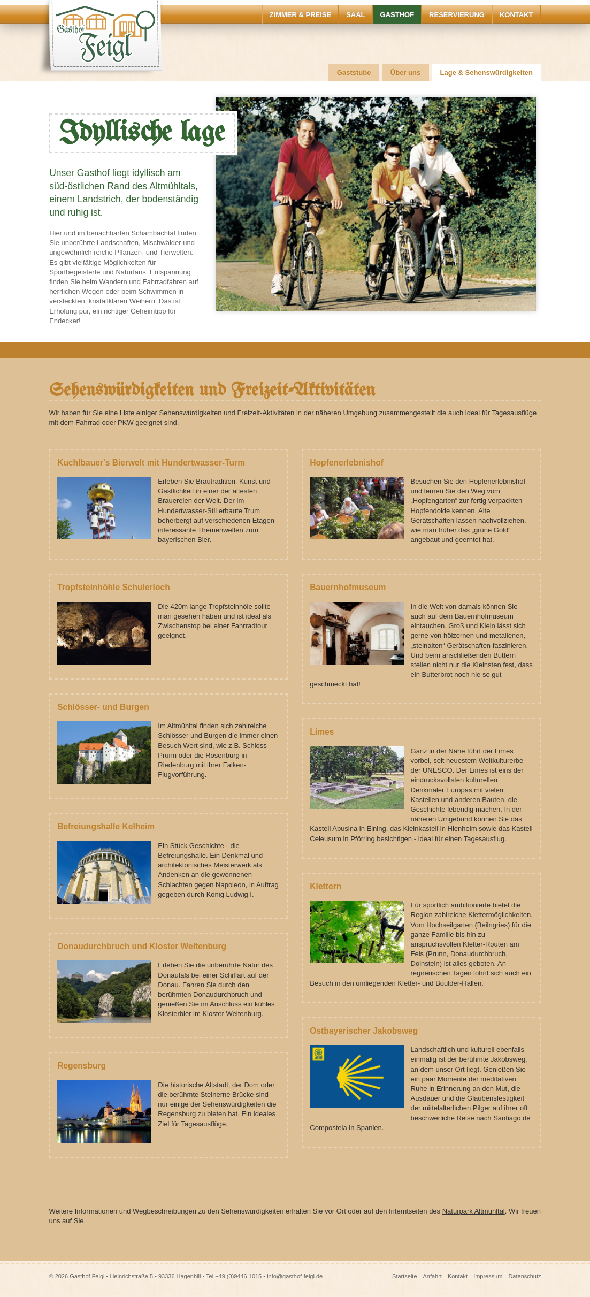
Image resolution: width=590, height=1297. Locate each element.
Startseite (404, 1276)
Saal (355, 15)
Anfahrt (432, 1276)
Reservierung (457, 15)
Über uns (405, 72)
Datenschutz (524, 1276)
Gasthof (397, 15)
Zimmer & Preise (301, 15)
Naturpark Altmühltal (473, 1211)
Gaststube (354, 72)
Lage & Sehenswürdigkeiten (486, 72)
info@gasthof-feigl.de (295, 1276)
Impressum (487, 1276)
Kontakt (516, 15)
